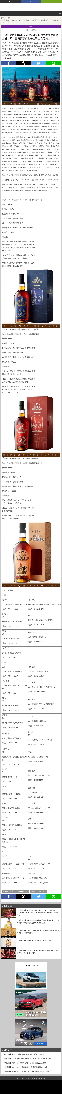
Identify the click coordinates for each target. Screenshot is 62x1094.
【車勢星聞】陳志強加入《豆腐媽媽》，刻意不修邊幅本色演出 (24, 1067)
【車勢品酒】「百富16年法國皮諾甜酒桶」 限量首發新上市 (38, 940)
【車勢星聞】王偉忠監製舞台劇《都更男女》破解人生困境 (23, 1054)
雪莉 (44, 891)
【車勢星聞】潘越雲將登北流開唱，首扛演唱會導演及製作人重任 (25, 1071)
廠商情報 (8, 58)
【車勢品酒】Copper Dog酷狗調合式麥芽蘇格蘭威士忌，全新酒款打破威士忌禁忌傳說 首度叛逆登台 (38, 921)
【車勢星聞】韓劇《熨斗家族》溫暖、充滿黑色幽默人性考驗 (24, 1063)
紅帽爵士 (17, 108)
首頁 (2, 18)
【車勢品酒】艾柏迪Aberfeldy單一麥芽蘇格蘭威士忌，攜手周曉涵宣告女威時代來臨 (38, 952)
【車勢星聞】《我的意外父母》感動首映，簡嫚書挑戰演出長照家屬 (26, 1059)
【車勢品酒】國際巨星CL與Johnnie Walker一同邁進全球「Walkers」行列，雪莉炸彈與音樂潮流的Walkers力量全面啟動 (38, 912)
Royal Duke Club (8, 108)
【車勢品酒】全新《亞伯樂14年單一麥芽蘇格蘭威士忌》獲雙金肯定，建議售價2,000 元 (38, 931)
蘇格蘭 (29, 108)
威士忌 (43, 108)
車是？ (8, 18)
